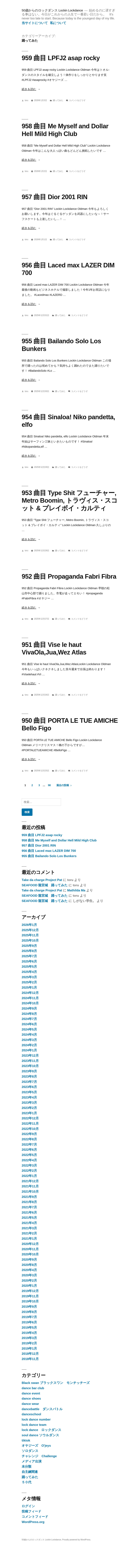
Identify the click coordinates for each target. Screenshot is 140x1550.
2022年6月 (29, 1149)
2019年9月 (29, 1306)
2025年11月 (30, 935)
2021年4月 (29, 1223)
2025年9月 (29, 945)
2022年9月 (29, 1134)
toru (26, 100)
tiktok (26, 1440)
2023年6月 (29, 1087)
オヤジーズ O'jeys (36, 1445)
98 (49, 785)
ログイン (28, 1506)
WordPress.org (33, 1522)
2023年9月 (29, 1071)
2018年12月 (30, 1353)
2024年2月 (29, 1045)
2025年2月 (29, 982)
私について (58, 23)
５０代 (26, 1482)
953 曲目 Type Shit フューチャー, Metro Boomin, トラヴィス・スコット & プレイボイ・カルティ (69, 500)
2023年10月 (30, 1066)
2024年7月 (29, 1019)
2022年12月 (30, 1118)
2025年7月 (29, 956)
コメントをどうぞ (77, 100)
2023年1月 (29, 1113)
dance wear (30, 1404)
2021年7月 (29, 1207)
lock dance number (36, 1419)
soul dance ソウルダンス (40, 1435)
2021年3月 (29, 1228)
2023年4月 (29, 1097)
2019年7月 (29, 1317)
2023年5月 (29, 1092)
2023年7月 (29, 1081)
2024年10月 (30, 1003)
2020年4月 (29, 1270)
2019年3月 (29, 1338)
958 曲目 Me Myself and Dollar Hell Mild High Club (59, 840)
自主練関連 (30, 1472)
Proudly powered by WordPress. (76, 1540)
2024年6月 (29, 1024)
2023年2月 (29, 1108)
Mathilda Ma (76, 890)
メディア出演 (31, 1461)
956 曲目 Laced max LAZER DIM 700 (49, 850)
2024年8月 (29, 1013)
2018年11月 (30, 1359)
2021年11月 (30, 1186)
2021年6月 (29, 1212)
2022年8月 (29, 1139)
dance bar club (33, 1388)
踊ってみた (58, 100)
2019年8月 (29, 1312)
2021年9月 (29, 1197)
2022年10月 (30, 1129)
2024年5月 (29, 1029)
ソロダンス (30, 1451)
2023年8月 (29, 1076)
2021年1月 (29, 1238)
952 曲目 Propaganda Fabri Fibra (69, 576)
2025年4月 (29, 972)
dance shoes (31, 1398)
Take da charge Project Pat (42, 880)
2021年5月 (29, 1217)
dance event (31, 1393)
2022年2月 (29, 1170)
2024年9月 (29, 1008)
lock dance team (34, 1424)
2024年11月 (30, 998)
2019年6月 (29, 1322)
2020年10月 (30, 1254)
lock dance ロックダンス (41, 1430)
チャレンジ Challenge (39, 1456)
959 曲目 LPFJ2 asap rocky (61, 57)
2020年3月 (29, 1275)
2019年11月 (30, 1296)
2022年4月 (29, 1160)
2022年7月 (29, 1144)
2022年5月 (29, 1155)
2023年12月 (30, 1055)
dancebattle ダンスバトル (42, 1409)
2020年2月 (29, 1280)
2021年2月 (29, 1233)
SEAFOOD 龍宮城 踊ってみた (45, 885)
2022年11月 (30, 1123)
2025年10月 (30, 940)
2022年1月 (29, 1176)
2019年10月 (30, 1301)
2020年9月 (29, 1259)
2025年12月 (30, 930)
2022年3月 (29, 1165)
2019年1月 (29, 1348)
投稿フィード (31, 1511)
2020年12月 (30, 1244)
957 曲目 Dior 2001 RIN (54, 196)
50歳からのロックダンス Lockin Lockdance (52, 10)
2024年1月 (29, 1050)
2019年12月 (30, 1291)
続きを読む (29, 89)
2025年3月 (29, 977)
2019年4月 (29, 1333)
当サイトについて (35, 23)
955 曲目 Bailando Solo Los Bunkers (49, 856)
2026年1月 (29, 925)
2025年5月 (29, 966)
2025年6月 (29, 961)
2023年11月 (30, 1061)
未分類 (26, 1466)
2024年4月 (29, 1034)
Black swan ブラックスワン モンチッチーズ (56, 1383)
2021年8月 (29, 1202)
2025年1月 (29, 987)
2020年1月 (29, 1285)
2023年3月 (29, 1102)
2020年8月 (29, 1265)
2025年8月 (29, 951)
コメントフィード (35, 1516)
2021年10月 (30, 1191)
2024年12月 (30, 993)
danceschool (31, 1414)
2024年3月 (29, 1040)
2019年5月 (29, 1327)
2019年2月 (29, 1343)
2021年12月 (30, 1181)
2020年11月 (30, 1249)
